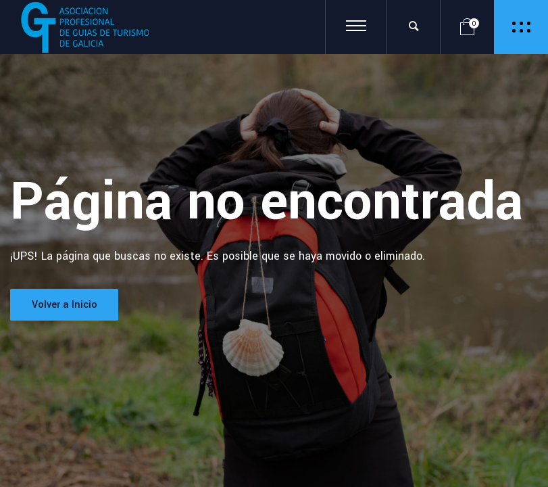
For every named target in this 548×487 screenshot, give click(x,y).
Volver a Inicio (64, 305)
